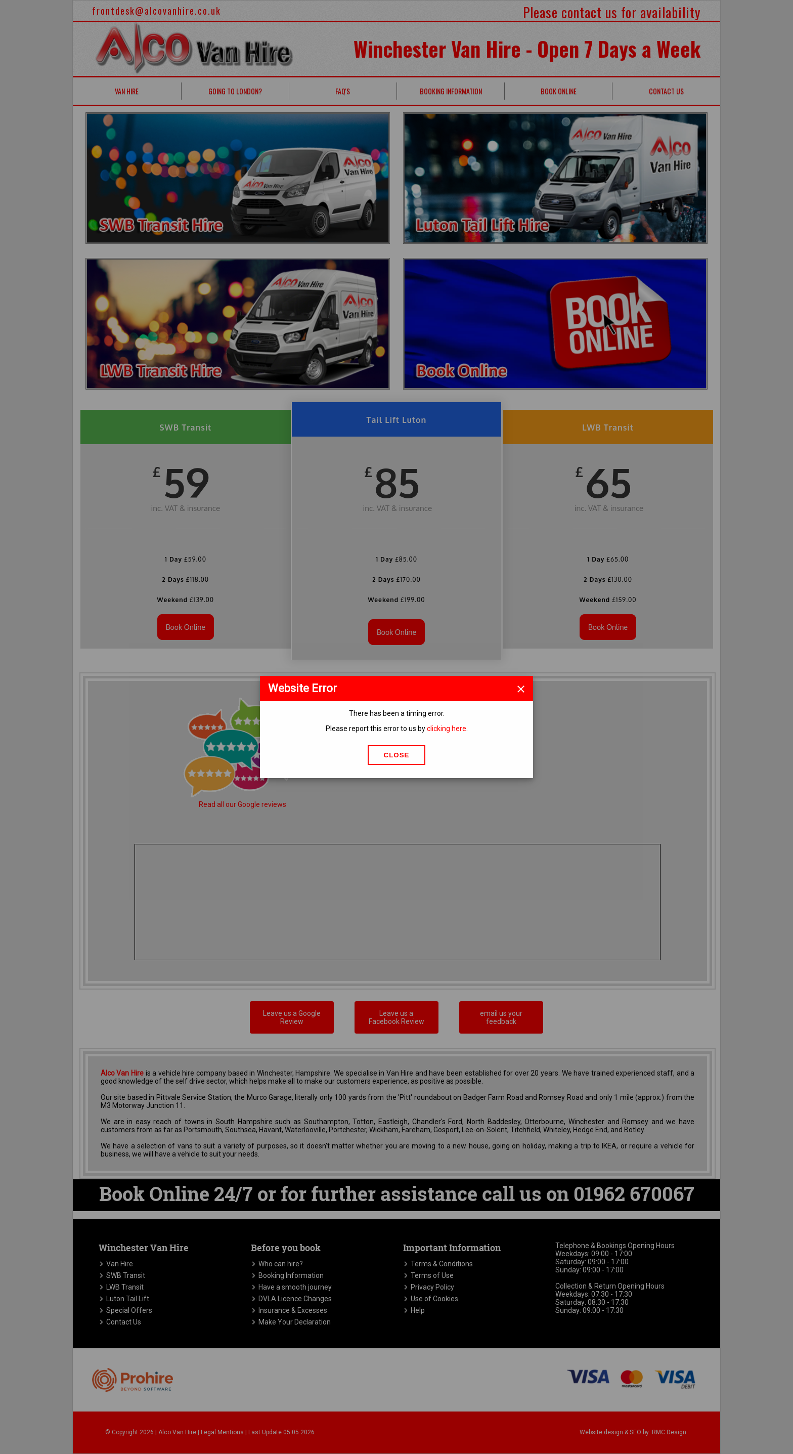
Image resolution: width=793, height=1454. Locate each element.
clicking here (446, 728)
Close (397, 755)
